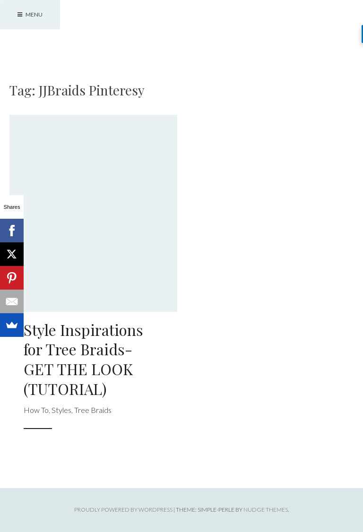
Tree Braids (93, 409)
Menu (30, 14)
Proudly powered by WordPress (123, 509)
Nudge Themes (265, 509)
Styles (61, 409)
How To (36, 409)
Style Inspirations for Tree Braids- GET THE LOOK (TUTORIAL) (83, 359)
